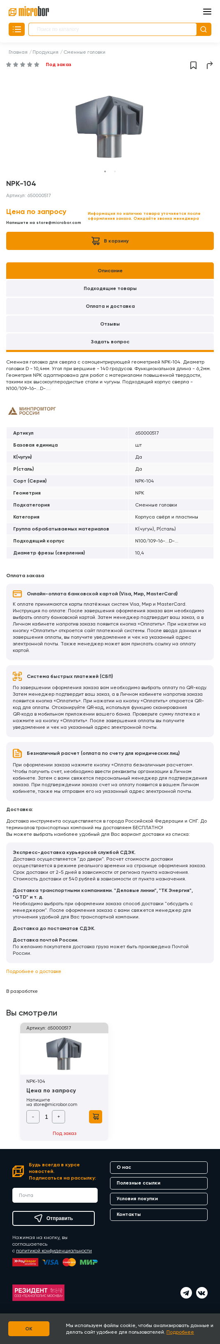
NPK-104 (35, 1081)
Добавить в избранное (193, 65)
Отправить (53, 1218)
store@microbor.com (58, 222)
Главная (18, 52)
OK (29, 1329)
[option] (110, 127)
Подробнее (180, 1332)
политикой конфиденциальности (54, 1251)
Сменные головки (84, 52)
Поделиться (210, 65)
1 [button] (105, 171)
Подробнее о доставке (33, 971)
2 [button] (115, 171)
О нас (124, 1167)
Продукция (46, 52)
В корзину (110, 241)
